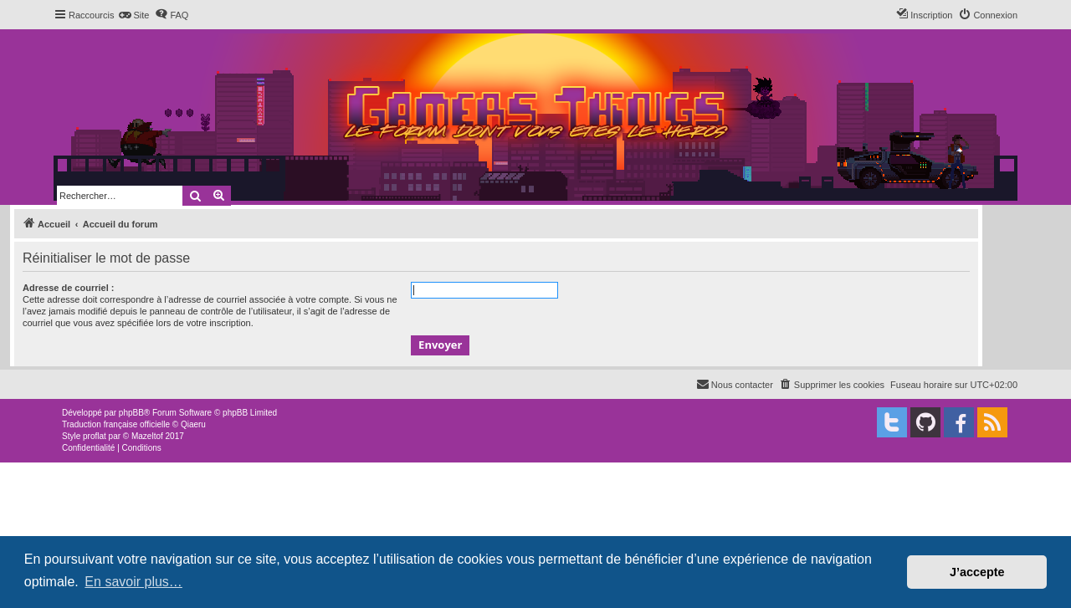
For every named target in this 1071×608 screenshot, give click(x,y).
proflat (94, 436)
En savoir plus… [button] (133, 582)
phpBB (131, 412)
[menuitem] (133, 15)
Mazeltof (147, 436)
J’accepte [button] (977, 572)
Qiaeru (193, 424)
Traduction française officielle (116, 424)
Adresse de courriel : (68, 288)
